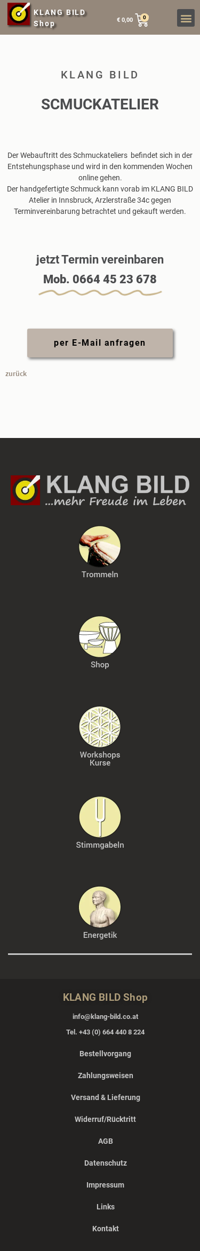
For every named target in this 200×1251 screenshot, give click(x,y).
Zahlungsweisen (105, 1075)
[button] (186, 18)
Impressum (105, 1185)
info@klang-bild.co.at (105, 1017)
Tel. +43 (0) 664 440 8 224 (105, 1032)
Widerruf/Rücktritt (105, 1119)
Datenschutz (105, 1163)
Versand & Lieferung (105, 1097)
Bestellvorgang (105, 1053)
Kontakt (105, 1228)
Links (106, 1206)
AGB (105, 1141)
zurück (16, 373)
